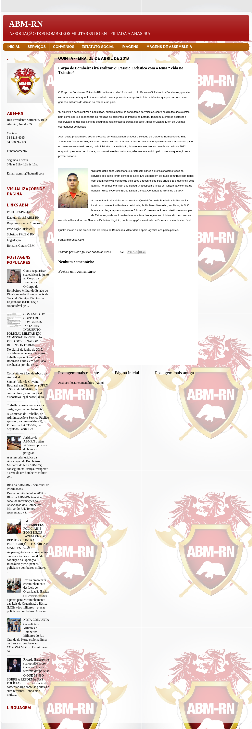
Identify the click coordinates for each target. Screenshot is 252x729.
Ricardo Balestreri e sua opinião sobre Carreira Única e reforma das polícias (36, 665)
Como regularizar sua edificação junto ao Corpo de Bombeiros (36, 276)
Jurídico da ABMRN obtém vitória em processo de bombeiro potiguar (35, 445)
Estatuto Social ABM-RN (23, 217)
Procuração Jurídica (19, 229)
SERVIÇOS (37, 47)
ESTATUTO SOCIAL (98, 47)
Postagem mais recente (78, 372)
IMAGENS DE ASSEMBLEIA (168, 47)
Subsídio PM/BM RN (20, 234)
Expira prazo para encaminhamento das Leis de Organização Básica (36, 585)
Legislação (14, 240)
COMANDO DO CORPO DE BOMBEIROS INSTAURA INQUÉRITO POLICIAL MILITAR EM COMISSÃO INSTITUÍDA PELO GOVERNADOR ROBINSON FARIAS (26, 330)
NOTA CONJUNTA (36, 620)
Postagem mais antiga (174, 372)
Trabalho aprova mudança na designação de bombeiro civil (25, 407)
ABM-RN (26, 23)
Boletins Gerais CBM (20, 245)
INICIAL (13, 47)
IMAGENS (130, 47)
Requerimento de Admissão (24, 223)
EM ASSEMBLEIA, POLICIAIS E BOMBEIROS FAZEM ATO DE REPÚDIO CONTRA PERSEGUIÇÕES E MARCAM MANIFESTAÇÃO (27, 534)
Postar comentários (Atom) (86, 383)
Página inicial (127, 372)
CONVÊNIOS (63, 47)
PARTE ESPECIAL (19, 212)
